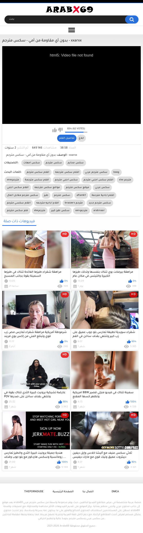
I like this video (54, 130)
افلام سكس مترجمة (37, 180)
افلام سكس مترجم (38, 172)
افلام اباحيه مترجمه (47, 203)
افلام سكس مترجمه (67, 172)
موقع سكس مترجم (77, 187)
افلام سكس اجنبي (18, 187)
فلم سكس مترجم (17, 210)
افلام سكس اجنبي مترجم (98, 180)
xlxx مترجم (125, 180)
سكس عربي (102, 187)
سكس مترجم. (62, 195)
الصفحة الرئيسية (63, 491)
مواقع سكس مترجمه (47, 187)
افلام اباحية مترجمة (103, 195)
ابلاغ (81, 138)
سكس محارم (76, 163)
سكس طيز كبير (60, 210)
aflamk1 (81, 195)
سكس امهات (32, 163)
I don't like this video (60, 130)
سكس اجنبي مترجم (66, 180)
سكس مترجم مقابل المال (22, 195)
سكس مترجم (54, 163)
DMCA (115, 491)
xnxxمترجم (13, 180)
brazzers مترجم (74, 203)
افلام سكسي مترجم (19, 203)
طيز (46, 195)
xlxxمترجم (40, 210)
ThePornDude (33, 491)
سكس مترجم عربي (96, 172)
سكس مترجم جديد (100, 203)
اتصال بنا (87, 491)
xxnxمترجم (81, 210)
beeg (116, 172)
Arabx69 (64, 526)
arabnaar (99, 210)
